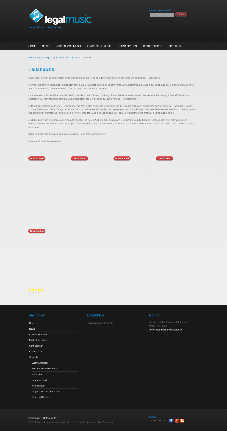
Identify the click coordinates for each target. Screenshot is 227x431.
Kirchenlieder (38, 385)
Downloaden (37, 158)
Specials (174, 46)
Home (32, 46)
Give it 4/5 (38, 289)
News (45, 46)
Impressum (34, 418)
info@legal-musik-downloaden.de (165, 329)
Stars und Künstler (41, 397)
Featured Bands (40, 380)
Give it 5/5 (41, 289)
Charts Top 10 (152, 46)
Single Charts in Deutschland (46, 391)
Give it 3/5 (35, 289)
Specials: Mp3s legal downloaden (53, 57)
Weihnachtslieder (40, 363)
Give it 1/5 (29, 289)
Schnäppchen (127, 46)
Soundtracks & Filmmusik (44, 368)
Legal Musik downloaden (44, 27)
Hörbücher (37, 374)
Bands (75, 57)
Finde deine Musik (99, 46)
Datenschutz (49, 418)
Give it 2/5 (32, 289)
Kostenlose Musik (68, 46)
